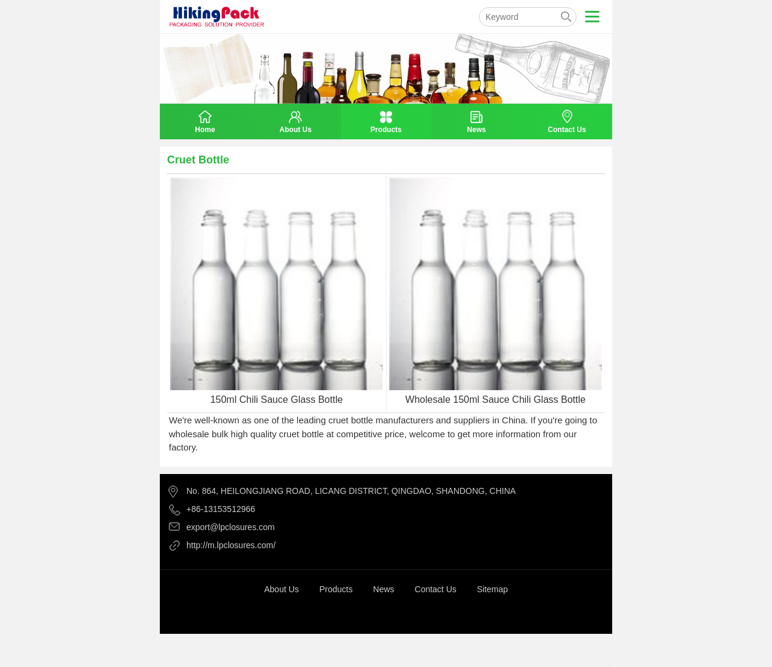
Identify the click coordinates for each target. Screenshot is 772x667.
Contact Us (436, 589)
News (383, 589)
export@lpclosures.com (230, 527)
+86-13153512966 (220, 509)
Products (335, 589)
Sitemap (492, 589)
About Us (281, 589)
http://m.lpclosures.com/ (231, 545)
